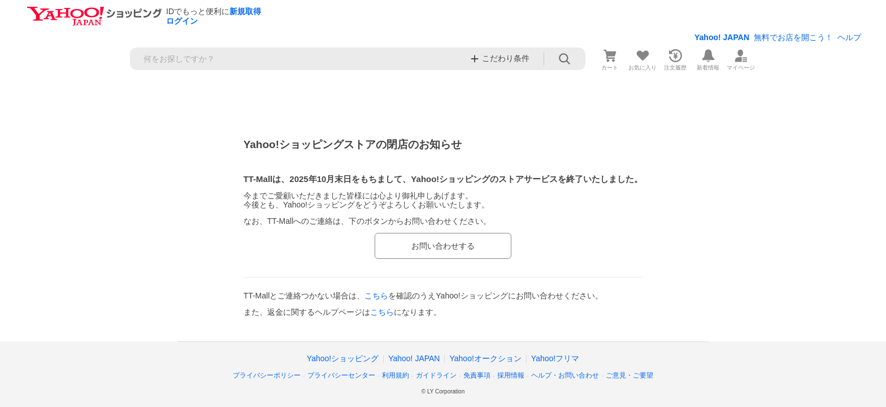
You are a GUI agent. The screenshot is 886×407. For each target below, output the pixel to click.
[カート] (609, 59)
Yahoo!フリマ (555, 358)
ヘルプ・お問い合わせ (565, 375)
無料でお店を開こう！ (793, 37)
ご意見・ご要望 (629, 375)
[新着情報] (708, 59)
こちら (376, 295)
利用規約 (395, 375)
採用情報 (510, 375)
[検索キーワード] (296, 58)
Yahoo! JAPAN (721, 37)
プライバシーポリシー (267, 375)
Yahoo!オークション (485, 358)
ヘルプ (849, 37)
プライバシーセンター (341, 375)
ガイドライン (436, 375)
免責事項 (476, 375)
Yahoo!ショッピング (343, 358)
